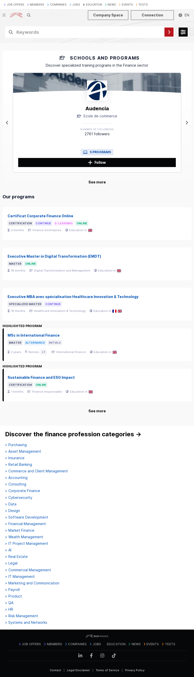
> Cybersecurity (18, 498)
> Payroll (12, 590)
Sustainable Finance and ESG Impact (41, 377)
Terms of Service (107, 670)
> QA (9, 603)
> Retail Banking (18, 465)
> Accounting (16, 478)
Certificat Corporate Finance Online (40, 216)
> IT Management (20, 577)
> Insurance (15, 458)
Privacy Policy (134, 670)
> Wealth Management (24, 537)
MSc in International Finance (34, 335)
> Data (10, 504)
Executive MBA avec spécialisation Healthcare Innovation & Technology (73, 296)
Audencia (97, 108)
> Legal (11, 563)
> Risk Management (21, 616)
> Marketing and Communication (32, 583)
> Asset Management (23, 451)
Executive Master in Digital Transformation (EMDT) (54, 256)
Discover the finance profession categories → (73, 434)
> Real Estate (16, 557)
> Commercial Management (28, 570)
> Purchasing (16, 445)
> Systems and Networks (26, 622)
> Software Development (26, 517)
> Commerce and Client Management (36, 471)
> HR (9, 609)
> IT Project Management (26, 543)
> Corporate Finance (22, 491)
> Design (12, 511)
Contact (55, 670)
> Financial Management (25, 524)
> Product (13, 596)
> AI (8, 550)
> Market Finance (19, 530)
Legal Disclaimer (78, 670)
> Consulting (15, 484)
